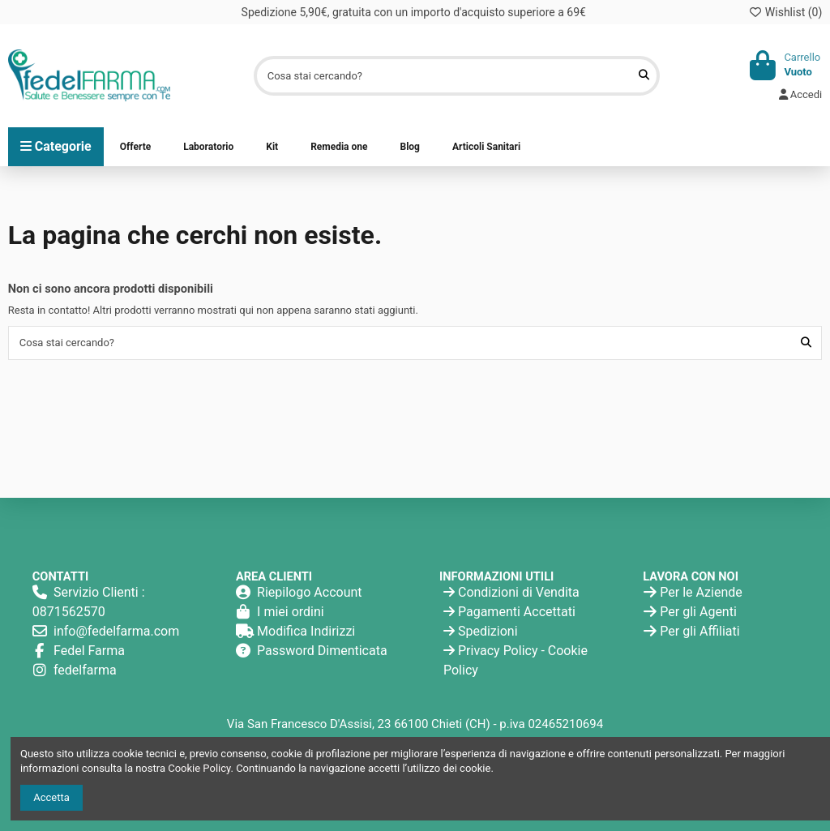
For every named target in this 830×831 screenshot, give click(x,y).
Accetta (51, 797)
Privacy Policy (498, 650)
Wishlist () (785, 12)
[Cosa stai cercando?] (644, 75)
